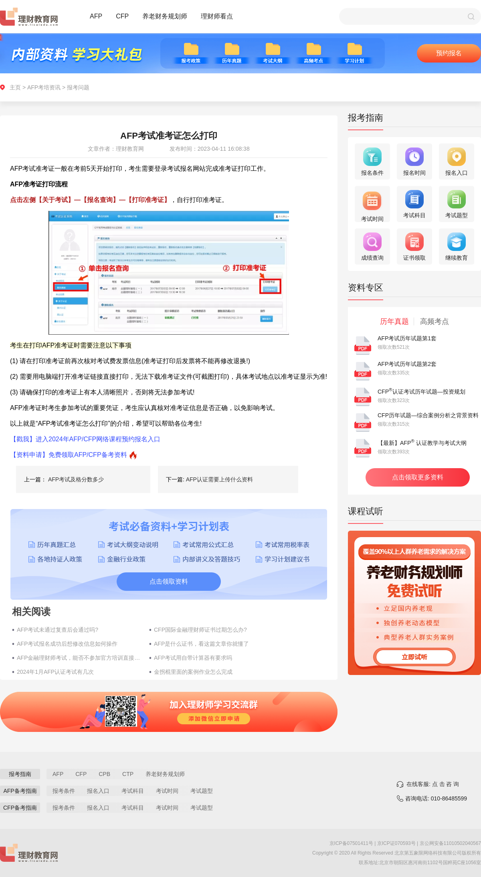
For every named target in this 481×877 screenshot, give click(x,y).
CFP (122, 16)
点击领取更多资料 (417, 477)
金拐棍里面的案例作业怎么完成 (193, 672)
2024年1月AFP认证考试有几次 (55, 672)
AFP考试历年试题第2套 (407, 364)
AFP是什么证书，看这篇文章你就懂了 (201, 644)
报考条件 (64, 791)
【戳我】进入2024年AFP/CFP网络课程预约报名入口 (85, 439)
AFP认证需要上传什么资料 (219, 479)
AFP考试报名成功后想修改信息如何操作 (67, 644)
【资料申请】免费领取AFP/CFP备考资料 (68, 454)
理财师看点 (217, 16)
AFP (96, 16)
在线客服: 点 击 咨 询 (432, 784)
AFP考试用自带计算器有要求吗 (193, 658)
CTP (127, 774)
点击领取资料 (169, 581)
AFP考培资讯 (44, 87)
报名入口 (98, 791)
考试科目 (132, 791)
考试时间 (167, 791)
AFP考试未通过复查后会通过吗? (57, 629)
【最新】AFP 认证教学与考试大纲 (422, 443)
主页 (15, 87)
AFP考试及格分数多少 (76, 479)
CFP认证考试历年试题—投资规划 (421, 391)
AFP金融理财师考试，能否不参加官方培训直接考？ (79, 658)
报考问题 (78, 87)
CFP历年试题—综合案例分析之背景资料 (428, 415)
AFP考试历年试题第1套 (407, 338)
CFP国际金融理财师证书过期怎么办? (200, 629)
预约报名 (449, 53)
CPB (104, 774)
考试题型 (201, 791)
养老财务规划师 (164, 16)
